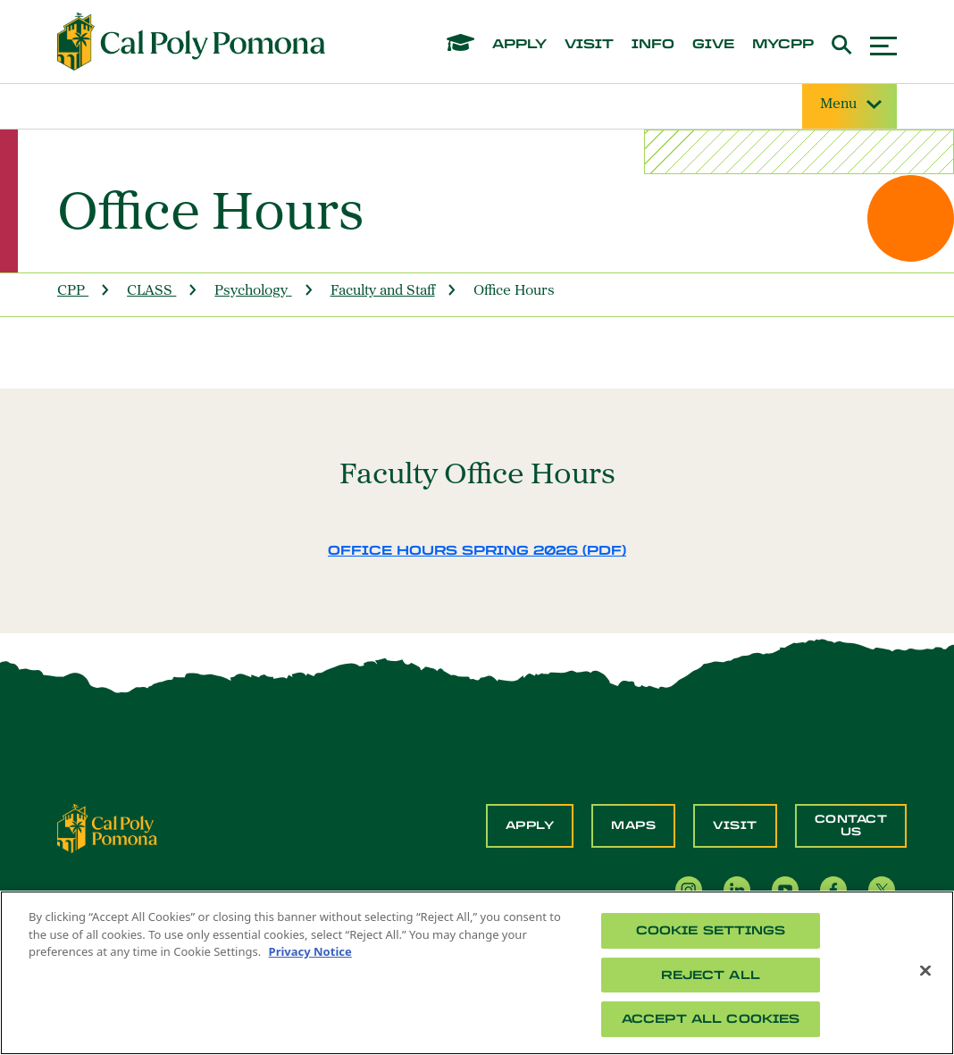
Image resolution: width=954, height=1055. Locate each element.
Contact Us (851, 825)
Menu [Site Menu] (849, 104)
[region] (477, 973)
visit (589, 45)
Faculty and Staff (383, 291)
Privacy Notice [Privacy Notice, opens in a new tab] (310, 951)
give (713, 45)
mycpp (783, 45)
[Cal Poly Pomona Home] (191, 42)
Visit (735, 825)
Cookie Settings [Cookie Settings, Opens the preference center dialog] (711, 930)
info (653, 45)
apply (519, 45)
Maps (633, 825)
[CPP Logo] (107, 827)
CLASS (149, 291)
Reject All (710, 975)
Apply (530, 825)
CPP (71, 291)
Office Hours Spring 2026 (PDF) (477, 550)
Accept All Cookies (710, 1019)
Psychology (251, 291)
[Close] (925, 971)
